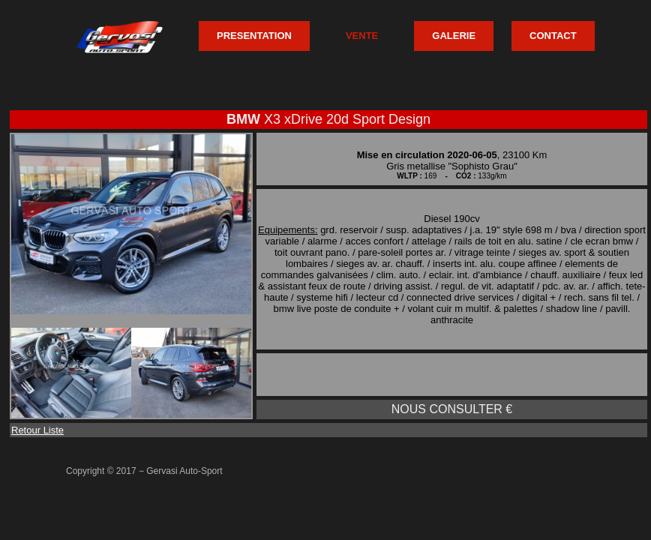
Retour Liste (37, 430)
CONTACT (553, 35)
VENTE (362, 35)
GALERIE (454, 35)
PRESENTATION (254, 35)
